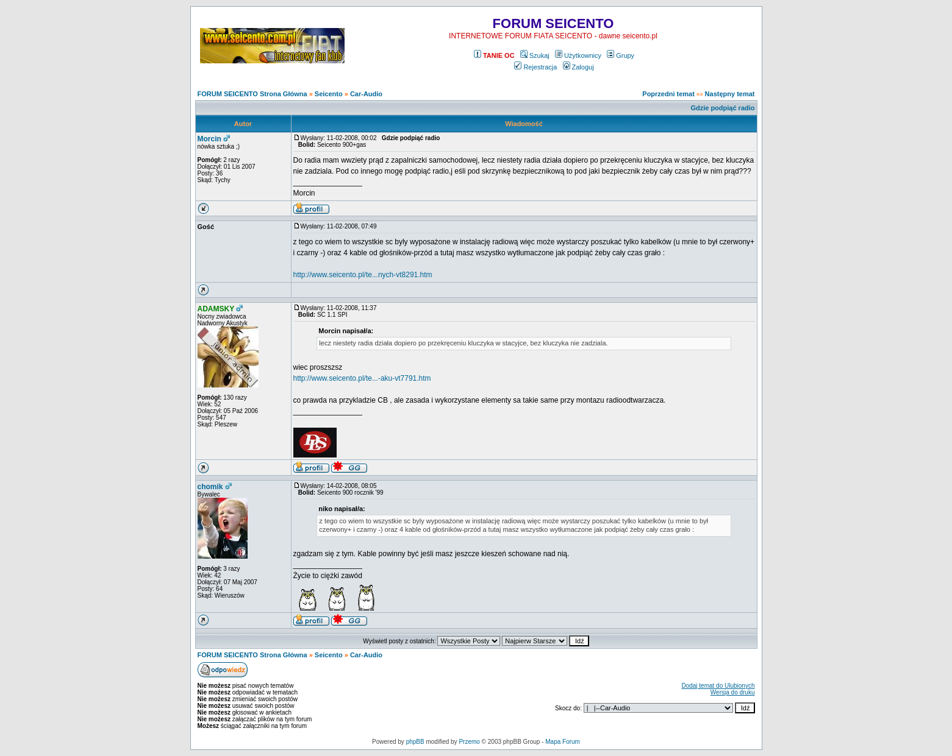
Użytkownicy (578, 55)
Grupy (620, 55)
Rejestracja (535, 67)
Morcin (209, 139)
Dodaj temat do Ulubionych (717, 685)
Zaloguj (578, 67)
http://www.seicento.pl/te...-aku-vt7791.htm (362, 378)
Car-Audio (366, 93)
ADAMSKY (216, 309)
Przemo (469, 741)
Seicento (329, 93)
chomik (210, 486)
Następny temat (730, 93)
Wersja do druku (732, 692)
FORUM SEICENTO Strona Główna (252, 93)
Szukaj (534, 55)
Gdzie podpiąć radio (722, 107)
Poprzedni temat (668, 93)
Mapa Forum (562, 741)
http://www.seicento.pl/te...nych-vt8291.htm (362, 274)
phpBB (415, 741)
